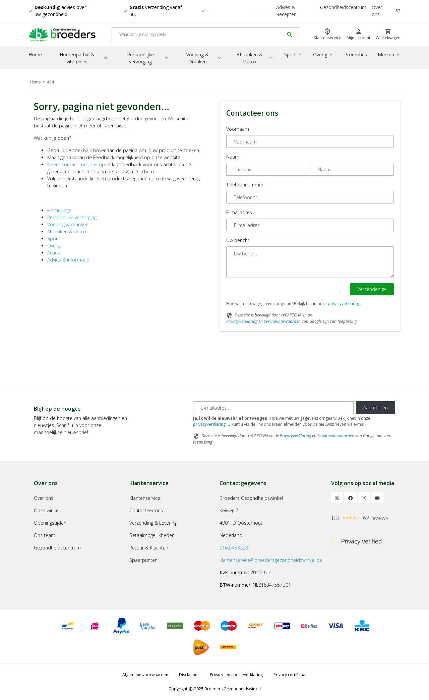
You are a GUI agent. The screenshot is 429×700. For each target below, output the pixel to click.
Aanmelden (375, 407)
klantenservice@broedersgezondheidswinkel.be (271, 560)
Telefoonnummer (244, 184)
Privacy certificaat (290, 675)
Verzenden (371, 289)
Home (35, 55)
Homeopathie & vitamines (84, 58)
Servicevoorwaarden (282, 321)
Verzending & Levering (153, 523)
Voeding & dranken (67, 224)
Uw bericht (237, 240)
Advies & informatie (68, 259)
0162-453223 (234, 547)
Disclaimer (189, 675)
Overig (324, 55)
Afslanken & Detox (256, 58)
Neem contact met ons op (76, 164)
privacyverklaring (344, 303)
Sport (294, 55)
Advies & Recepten (286, 11)
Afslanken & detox (66, 231)
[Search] (198, 35)
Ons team (44, 535)
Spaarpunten (143, 560)
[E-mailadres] (273, 407)
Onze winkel (47, 510)
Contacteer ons (146, 510)
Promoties (356, 55)
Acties (53, 252)
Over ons (377, 11)
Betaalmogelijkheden (152, 535)
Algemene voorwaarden (145, 675)
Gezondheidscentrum (343, 7)
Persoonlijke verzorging (148, 58)
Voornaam (237, 129)
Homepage (59, 210)
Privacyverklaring (241, 321)
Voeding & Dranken (205, 58)
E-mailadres (239, 212)
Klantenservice (144, 498)
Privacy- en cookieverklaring (236, 675)
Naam (232, 157)
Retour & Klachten (148, 547)
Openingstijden (50, 523)
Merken (389, 55)
